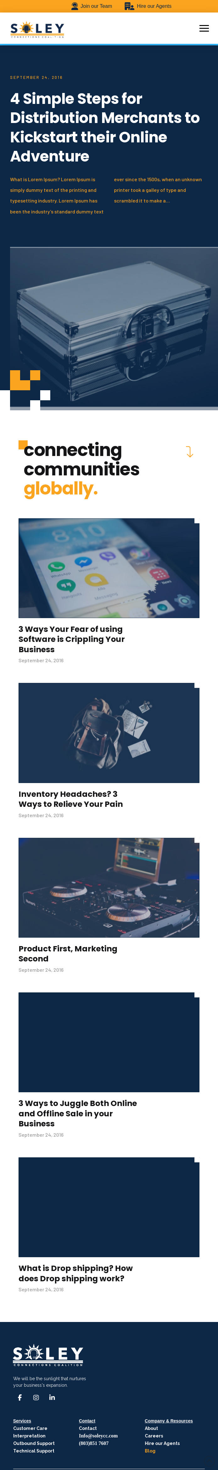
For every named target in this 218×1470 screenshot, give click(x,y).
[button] (204, 28)
